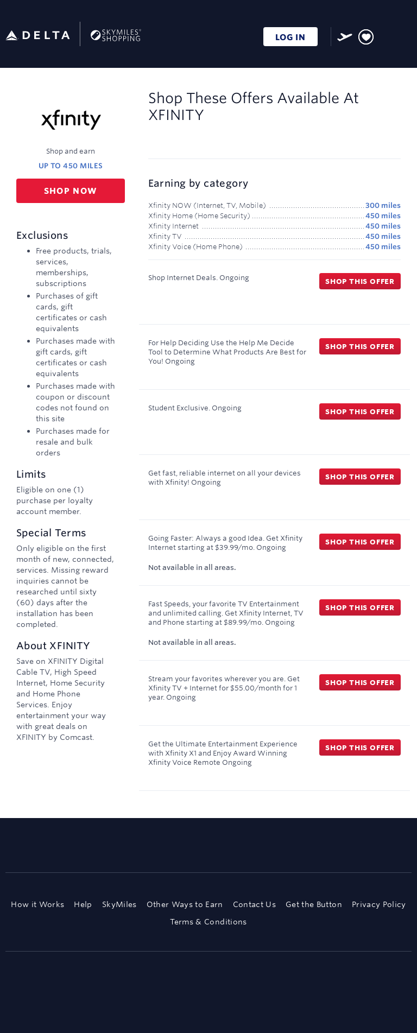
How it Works (37, 904)
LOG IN (290, 37)
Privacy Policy (379, 904)
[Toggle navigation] (404, 35)
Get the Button (314, 904)
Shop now (71, 191)
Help (83, 904)
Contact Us (254, 904)
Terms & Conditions (208, 922)
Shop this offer (360, 281)
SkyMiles (119, 904)
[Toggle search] (386, 35)
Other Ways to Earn (185, 904)
